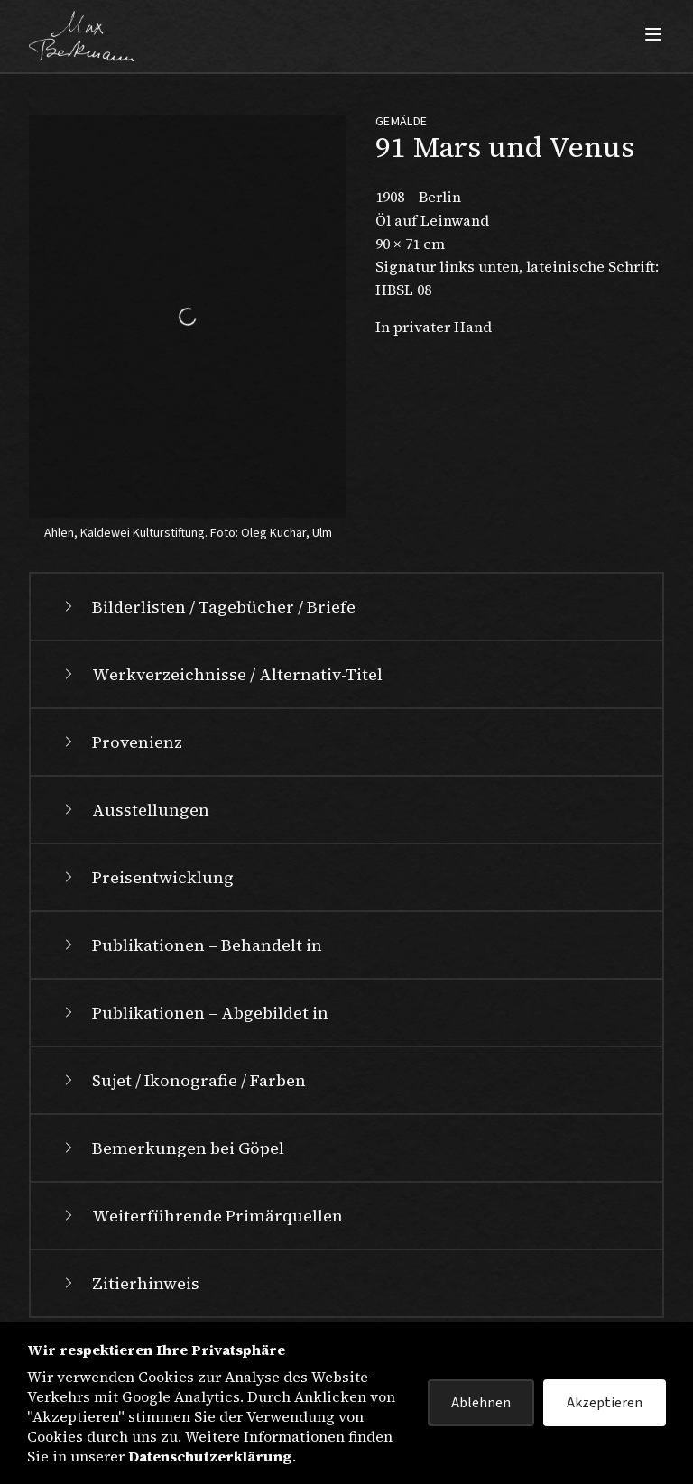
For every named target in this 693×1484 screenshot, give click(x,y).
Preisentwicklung (147, 877)
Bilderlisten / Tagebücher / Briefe (208, 606)
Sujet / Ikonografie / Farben (183, 1080)
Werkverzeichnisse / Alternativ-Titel (221, 674)
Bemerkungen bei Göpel (172, 1148)
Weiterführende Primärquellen (201, 1215)
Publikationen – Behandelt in (191, 945)
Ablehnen (481, 1403)
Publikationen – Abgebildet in (194, 1012)
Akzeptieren (604, 1403)
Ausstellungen (134, 809)
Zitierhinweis (129, 1283)
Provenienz (121, 742)
